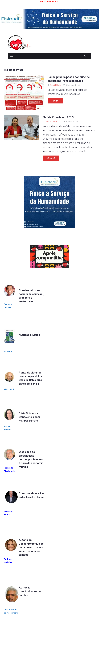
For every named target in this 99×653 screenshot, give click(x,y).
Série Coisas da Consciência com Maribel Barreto (29, 417)
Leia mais (55, 101)
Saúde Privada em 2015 (58, 117)
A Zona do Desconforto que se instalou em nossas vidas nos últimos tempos (31, 547)
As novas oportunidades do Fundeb (30, 591)
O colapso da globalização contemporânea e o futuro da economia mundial (31, 459)
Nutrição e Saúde (29, 334)
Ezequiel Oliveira (55, 85)
